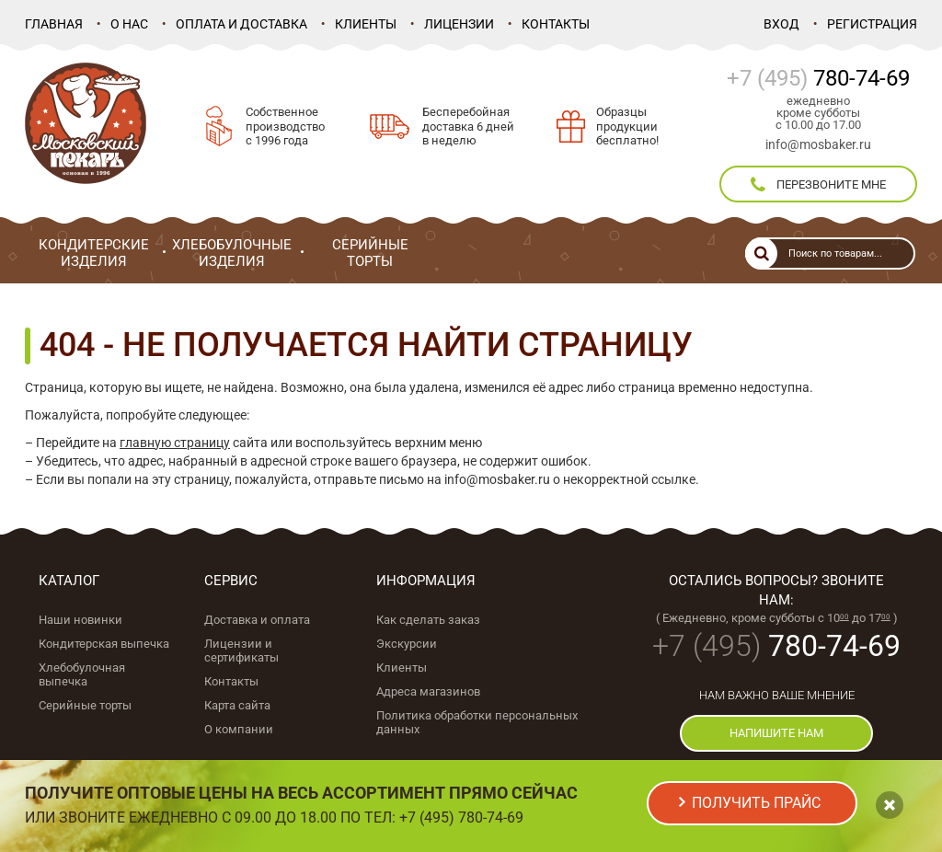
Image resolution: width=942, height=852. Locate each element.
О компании (238, 729)
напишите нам (776, 733)
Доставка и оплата (257, 620)
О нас (129, 24)
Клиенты (365, 24)
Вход (781, 24)
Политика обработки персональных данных (477, 722)
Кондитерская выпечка (104, 644)
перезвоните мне (818, 185)
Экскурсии (406, 644)
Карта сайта (237, 705)
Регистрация (872, 24)
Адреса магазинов (428, 691)
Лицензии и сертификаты (241, 650)
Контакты (556, 24)
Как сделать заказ (428, 620)
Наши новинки (80, 620)
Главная (54, 24)
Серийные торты (85, 705)
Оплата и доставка (241, 24)
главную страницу (175, 442)
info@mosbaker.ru (818, 144)
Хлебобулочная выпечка (82, 674)
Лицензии (459, 24)
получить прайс (756, 803)
